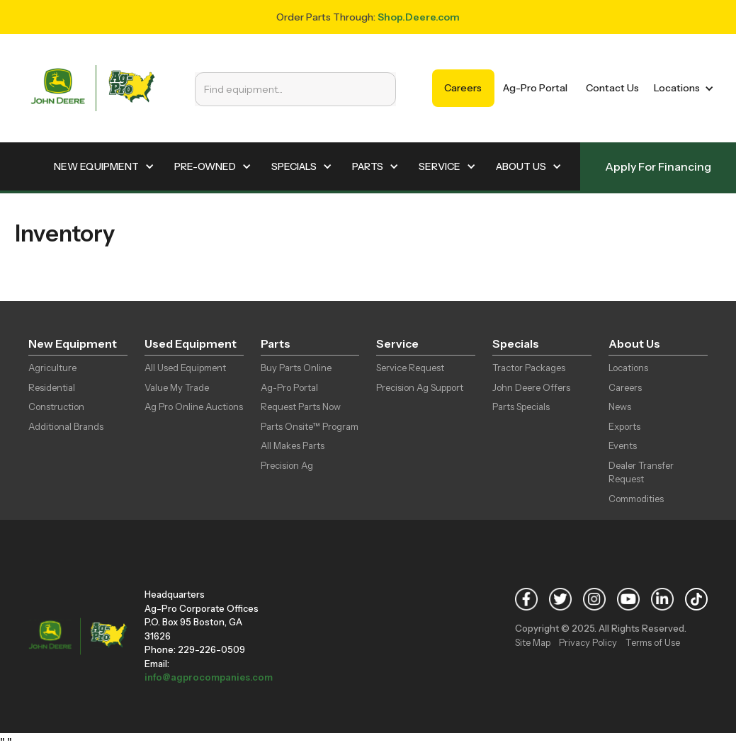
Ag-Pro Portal (535, 87)
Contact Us (612, 87)
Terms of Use (652, 642)
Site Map (532, 642)
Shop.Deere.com (419, 17)
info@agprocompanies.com (209, 677)
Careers (463, 87)
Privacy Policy (588, 642)
